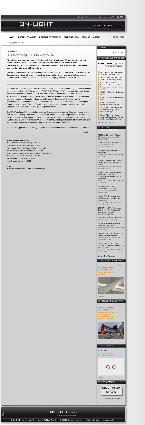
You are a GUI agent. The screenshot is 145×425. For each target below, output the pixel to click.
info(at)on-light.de (92, 420)
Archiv (96, 37)
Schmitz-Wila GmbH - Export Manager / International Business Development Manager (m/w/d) (111, 117)
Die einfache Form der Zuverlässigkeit (20, 156)
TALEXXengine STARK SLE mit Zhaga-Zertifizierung (25, 153)
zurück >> (87, 132)
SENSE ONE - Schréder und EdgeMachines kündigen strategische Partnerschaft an (111, 245)
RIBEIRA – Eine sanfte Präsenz (109, 135)
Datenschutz (91, 17)
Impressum (103, 17)
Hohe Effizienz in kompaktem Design (20, 143)
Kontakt (81, 17)
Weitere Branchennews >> (107, 256)
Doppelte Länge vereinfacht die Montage (21, 150)
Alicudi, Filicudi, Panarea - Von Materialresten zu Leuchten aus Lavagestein (109, 198)
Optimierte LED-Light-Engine (17, 158)
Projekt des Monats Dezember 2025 (106, 309)
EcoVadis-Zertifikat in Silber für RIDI (111, 218)
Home (11, 37)
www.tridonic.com (39, 169)
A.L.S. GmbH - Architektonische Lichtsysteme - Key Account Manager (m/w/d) (111, 110)
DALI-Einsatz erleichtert (15, 161)
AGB (112, 17)
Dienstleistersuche (50, 37)
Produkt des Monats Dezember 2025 (106, 268)
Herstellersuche (26, 37)
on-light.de (13, 43)
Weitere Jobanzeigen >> (106, 123)
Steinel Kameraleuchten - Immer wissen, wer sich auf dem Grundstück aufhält (111, 162)
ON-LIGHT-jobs (71, 37)
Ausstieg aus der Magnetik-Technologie (20, 145)
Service (86, 37)
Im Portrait (102, 350)
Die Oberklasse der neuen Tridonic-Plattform (22, 148)
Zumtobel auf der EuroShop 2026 (110, 143)
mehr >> (101, 296)
